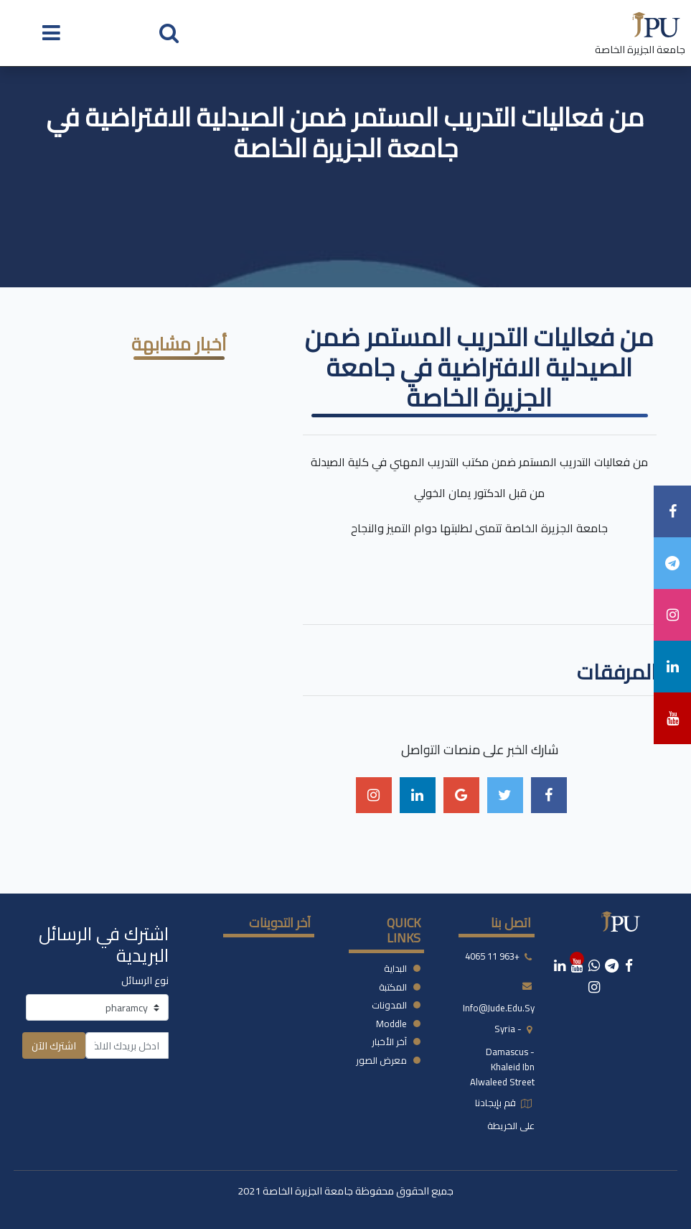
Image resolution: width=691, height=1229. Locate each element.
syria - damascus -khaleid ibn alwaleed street (502, 1055)
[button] (169, 32)
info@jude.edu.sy (499, 1007)
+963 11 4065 (492, 956)
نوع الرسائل (145, 980)
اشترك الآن (54, 1045)
